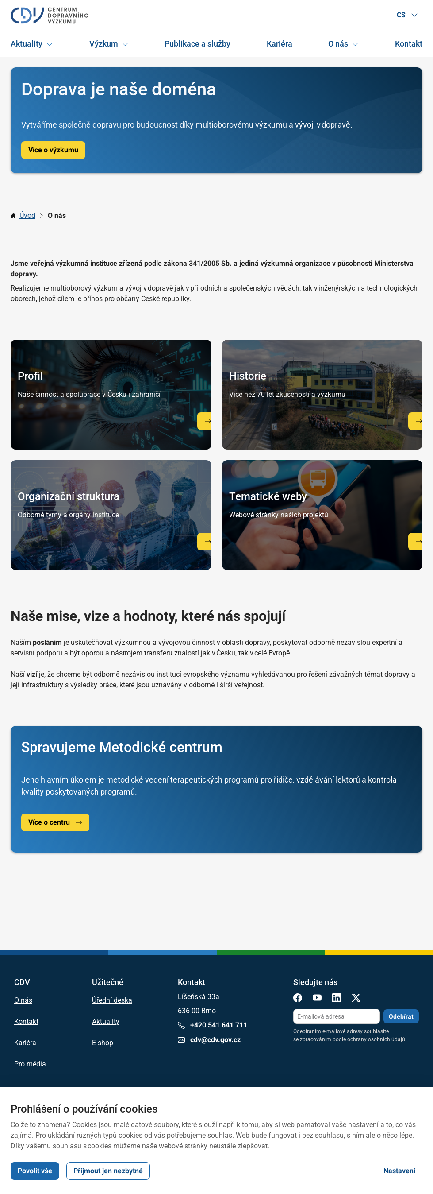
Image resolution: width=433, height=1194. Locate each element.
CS (407, 15)
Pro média (30, 1064)
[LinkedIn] (336, 999)
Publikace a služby (197, 43)
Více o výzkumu (53, 150)
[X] (356, 999)
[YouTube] (317, 999)
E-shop (102, 1043)
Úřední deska (112, 1000)
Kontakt (408, 43)
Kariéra (279, 43)
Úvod (27, 215)
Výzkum (103, 43)
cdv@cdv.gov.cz (209, 1040)
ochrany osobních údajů (376, 1039)
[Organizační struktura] (207, 541)
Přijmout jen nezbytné (108, 1171)
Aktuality (26, 43)
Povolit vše (35, 1171)
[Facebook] (297, 999)
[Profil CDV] (207, 421)
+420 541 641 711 (212, 1025)
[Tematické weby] (418, 541)
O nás (338, 43)
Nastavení (399, 1171)
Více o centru (55, 822)
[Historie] (418, 421)
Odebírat (401, 1016)
